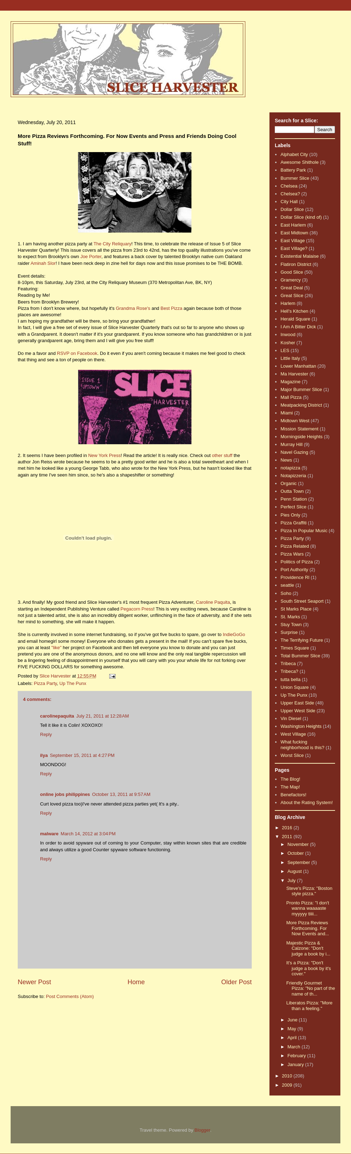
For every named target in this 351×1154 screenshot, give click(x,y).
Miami (286, 413)
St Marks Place (295, 609)
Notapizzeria (293, 475)
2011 (288, 836)
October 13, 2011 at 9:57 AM (121, 794)
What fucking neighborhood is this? (302, 744)
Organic (288, 483)
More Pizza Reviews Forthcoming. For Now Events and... (307, 928)
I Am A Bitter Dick (298, 326)
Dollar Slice (292, 209)
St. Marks (290, 616)
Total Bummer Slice (300, 655)
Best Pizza (171, 308)
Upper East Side (297, 703)
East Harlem (293, 225)
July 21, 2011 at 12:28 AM (102, 716)
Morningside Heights (301, 436)
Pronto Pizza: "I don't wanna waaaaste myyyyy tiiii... (307, 908)
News (286, 460)
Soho (285, 593)
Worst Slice (292, 755)
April (293, 1037)
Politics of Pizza (296, 561)
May (292, 1028)
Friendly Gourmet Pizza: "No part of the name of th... (310, 988)
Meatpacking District (301, 405)
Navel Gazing (294, 452)
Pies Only (290, 515)
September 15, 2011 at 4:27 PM (82, 755)
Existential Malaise (299, 256)
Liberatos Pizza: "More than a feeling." (309, 1005)
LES (284, 350)
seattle (287, 585)
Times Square (294, 648)
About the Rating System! (306, 802)
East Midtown (294, 232)
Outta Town (292, 491)
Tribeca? (289, 671)
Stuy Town (291, 624)
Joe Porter (90, 256)
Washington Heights (301, 726)
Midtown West (294, 420)
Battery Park (293, 170)
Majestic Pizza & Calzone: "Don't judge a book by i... (308, 948)
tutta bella (290, 679)
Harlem (287, 303)
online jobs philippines (65, 794)
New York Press (104, 455)
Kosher (287, 342)
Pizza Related (294, 546)
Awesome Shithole (299, 162)
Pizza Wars (291, 554)
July (292, 880)
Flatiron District (295, 264)
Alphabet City (294, 154)
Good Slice (291, 272)
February (297, 1055)
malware (49, 833)
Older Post (236, 982)
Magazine (290, 381)
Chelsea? (290, 193)
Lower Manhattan (298, 366)
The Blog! (290, 779)
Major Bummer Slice (301, 389)
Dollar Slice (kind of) (301, 217)
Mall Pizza (290, 397)
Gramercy (290, 280)
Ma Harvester (294, 374)
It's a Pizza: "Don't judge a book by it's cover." (308, 968)
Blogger (202, 1130)
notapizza (290, 467)
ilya (44, 755)
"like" (56, 647)
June (293, 1019)
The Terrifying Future (301, 640)
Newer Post (34, 982)
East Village (292, 240)
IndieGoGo (234, 634)
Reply (46, 734)
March (295, 1046)
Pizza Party (45, 683)
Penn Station (293, 499)
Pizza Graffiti (293, 522)
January (296, 1064)
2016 (288, 827)
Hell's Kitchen (294, 311)
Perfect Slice (293, 506)
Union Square (294, 687)
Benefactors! (293, 794)
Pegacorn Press (137, 609)
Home (136, 982)
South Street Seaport (301, 601)
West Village (293, 734)
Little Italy (290, 358)
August (295, 871)
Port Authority (294, 569)
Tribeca (288, 663)
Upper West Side (297, 710)
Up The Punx (73, 683)
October (296, 853)
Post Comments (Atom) (70, 996)
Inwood (287, 334)
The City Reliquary (113, 243)
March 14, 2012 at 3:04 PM (88, 833)
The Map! (290, 787)
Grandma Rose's (133, 308)
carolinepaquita (57, 716)
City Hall (288, 201)
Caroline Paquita (213, 602)
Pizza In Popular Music (303, 530)
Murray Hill (291, 444)
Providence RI (295, 577)
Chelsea (288, 186)
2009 (288, 1085)
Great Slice (291, 295)
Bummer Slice (294, 178)
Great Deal (291, 287)
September (299, 862)
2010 (288, 1075)
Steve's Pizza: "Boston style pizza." (309, 891)
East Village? (293, 248)
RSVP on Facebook (77, 353)
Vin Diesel (290, 718)
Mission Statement (299, 428)
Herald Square (295, 319)
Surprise (288, 632)
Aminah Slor (43, 263)
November (299, 844)
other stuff (222, 455)
